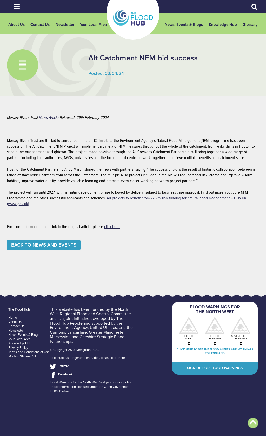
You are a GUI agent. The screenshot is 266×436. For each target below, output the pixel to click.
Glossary (250, 24)
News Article (49, 118)
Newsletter (65, 24)
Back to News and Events (43, 245)
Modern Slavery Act (22, 356)
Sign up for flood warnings (215, 368)
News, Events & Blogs (184, 24)
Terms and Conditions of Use (29, 352)
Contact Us (40, 24)
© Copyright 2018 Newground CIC (74, 350)
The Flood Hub (133, 18)
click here (112, 227)
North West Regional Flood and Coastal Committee (90, 312)
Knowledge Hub (223, 24)
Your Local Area (93, 24)
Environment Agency (69, 327)
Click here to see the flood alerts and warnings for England (215, 351)
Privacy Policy (18, 348)
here (121, 358)
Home (12, 317)
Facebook (65, 374)
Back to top (253, 423)
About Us (16, 24)
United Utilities (103, 327)
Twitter (63, 366)
